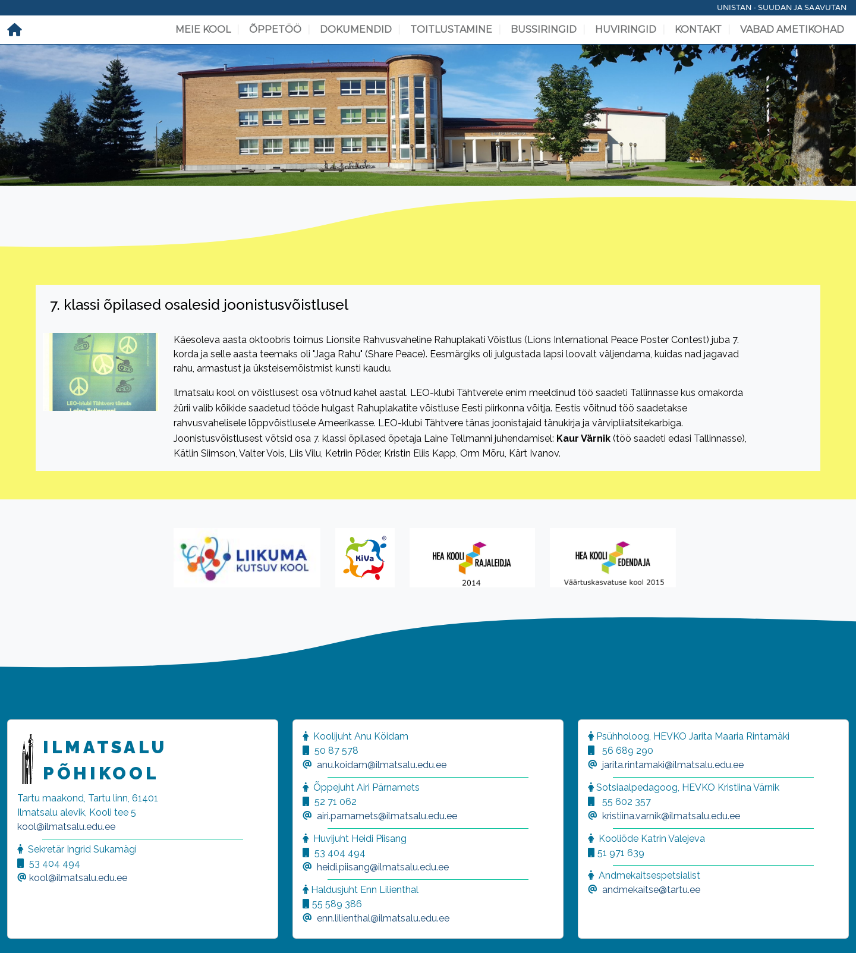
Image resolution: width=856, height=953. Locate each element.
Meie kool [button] (203, 29)
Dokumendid (356, 29)
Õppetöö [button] (275, 29)
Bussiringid (544, 29)
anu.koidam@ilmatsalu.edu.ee (381, 764)
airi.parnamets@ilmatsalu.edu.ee (387, 816)
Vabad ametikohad (792, 29)
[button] (24, 929)
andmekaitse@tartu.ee (651, 889)
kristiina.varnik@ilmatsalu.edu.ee (671, 816)
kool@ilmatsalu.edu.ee (66, 826)
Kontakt (698, 29)
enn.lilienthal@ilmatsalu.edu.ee (383, 918)
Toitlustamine (451, 29)
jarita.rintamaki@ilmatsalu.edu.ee (673, 764)
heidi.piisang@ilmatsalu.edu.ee (383, 867)
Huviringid (625, 29)
